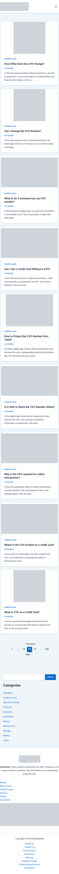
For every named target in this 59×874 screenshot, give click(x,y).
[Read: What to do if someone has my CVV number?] (29, 172)
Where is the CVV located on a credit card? (29, 544)
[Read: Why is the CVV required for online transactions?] (29, 448)
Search (50, 677)
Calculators (29, 868)
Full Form (7, 707)
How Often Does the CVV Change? (24, 63)
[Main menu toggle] (56, 6)
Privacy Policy (29, 850)
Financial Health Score (29, 864)
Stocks (6, 735)
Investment (8, 716)
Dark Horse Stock (11, 702)
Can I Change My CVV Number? (22, 131)
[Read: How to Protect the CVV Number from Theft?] (29, 310)
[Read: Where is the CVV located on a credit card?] (29, 518)
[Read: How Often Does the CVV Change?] (29, 37)
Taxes (6, 740)
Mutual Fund (9, 726)
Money (6, 721)
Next (29, 654)
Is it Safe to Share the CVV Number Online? (29, 406)
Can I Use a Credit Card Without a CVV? (27, 269)
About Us (29, 843)
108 (47, 649)
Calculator (8, 693)
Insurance (7, 712)
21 (35, 649)
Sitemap (29, 857)
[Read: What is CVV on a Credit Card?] (29, 586)
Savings (7, 730)
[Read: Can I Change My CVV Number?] (29, 105)
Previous (29, 644)
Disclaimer (30, 854)
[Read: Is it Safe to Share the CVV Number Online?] (29, 380)
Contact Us (29, 847)
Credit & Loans (10, 59)
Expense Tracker (29, 861)
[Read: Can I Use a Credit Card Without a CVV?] (29, 243)
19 (23, 649)
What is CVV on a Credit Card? (22, 612)
